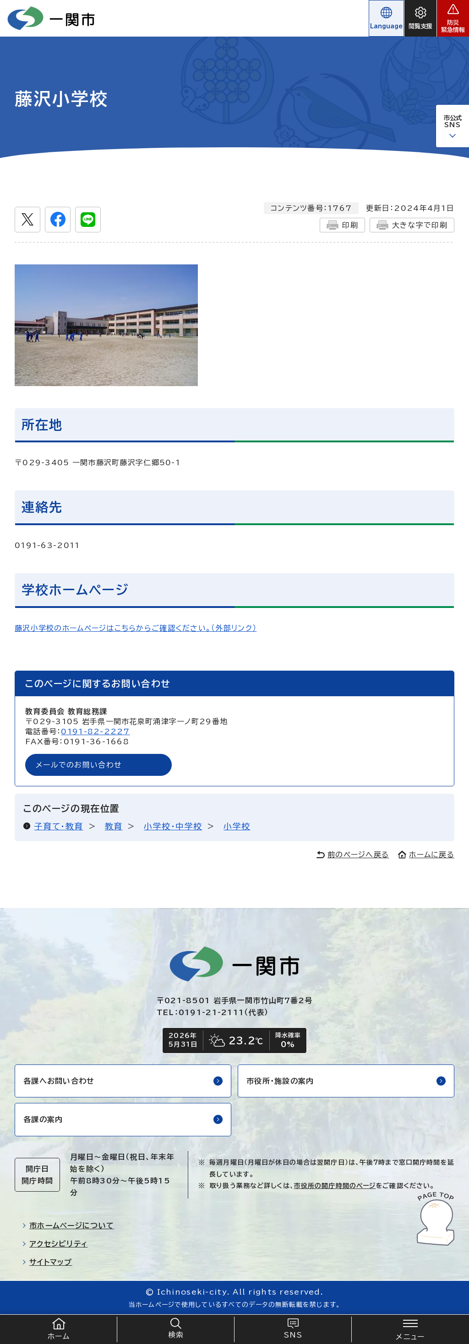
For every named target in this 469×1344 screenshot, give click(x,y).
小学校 (237, 826)
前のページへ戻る (352, 854)
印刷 (342, 225)
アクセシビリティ (54, 1243)
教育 (114, 826)
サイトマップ (47, 1262)
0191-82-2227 (95, 731)
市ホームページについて (68, 1225)
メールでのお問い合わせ (79, 765)
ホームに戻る (426, 854)
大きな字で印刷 (411, 225)
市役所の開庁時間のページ (335, 1186)
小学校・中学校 (173, 826)
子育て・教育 (58, 826)
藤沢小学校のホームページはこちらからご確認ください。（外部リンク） (135, 628)
